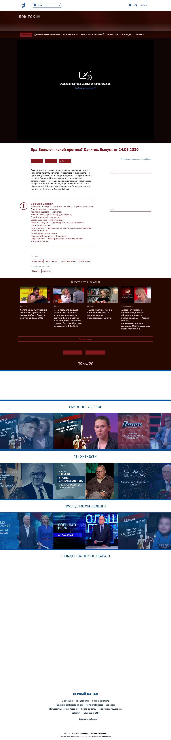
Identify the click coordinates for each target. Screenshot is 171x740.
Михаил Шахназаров (68, 261)
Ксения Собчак (37, 261)
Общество (35, 271)
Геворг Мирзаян (52, 261)
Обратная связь (88, 708)
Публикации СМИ (91, 712)
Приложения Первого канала (69, 704)
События (76, 712)
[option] (85, 431)
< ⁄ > (62, 161)
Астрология (46, 271)
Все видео (110, 704)
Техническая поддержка (110, 708)
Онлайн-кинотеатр (100, 700)
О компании (67, 700)
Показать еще (85, 339)
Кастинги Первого (94, 704)
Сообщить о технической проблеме (136, 159)
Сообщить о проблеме (84, 88)
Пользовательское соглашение (63, 708)
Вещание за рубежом (88, 719)
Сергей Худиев (84, 261)
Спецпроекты (82, 700)
